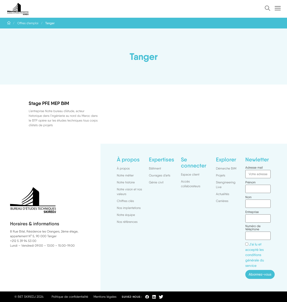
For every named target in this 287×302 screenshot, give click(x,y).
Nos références (127, 222)
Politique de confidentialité (70, 296)
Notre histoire (126, 182)
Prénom (250, 182)
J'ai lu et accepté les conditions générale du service (254, 255)
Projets (221, 175)
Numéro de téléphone (253, 227)
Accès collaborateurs (190, 184)
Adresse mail (254, 167)
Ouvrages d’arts (159, 175)
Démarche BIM (226, 168)
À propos (123, 168)
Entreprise (252, 211)
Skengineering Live (225, 184)
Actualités (222, 194)
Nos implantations (129, 208)
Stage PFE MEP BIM (49, 103)
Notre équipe (126, 215)
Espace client (190, 174)
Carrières (222, 201)
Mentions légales (104, 296)
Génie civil (156, 182)
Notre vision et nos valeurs (129, 191)
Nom (248, 197)
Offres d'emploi (27, 23)
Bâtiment (155, 168)
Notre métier (125, 175)
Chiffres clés (125, 201)
